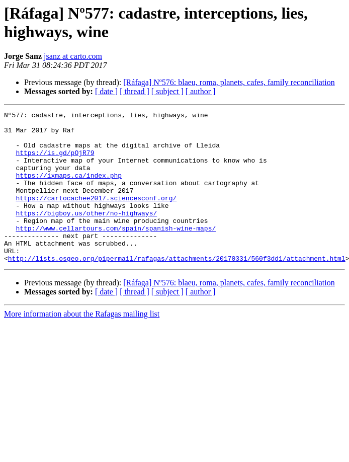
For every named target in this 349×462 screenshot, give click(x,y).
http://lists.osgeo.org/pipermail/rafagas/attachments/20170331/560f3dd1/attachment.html (176, 288)
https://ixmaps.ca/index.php (69, 188)
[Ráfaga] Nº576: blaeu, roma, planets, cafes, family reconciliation (228, 82)
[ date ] (106, 91)
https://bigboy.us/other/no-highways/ (86, 234)
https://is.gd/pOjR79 (55, 161)
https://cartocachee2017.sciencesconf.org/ (96, 215)
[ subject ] (167, 91)
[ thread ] (134, 91)
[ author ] (201, 91)
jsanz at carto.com (73, 56)
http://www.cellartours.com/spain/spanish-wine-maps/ (116, 252)
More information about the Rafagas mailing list (81, 344)
